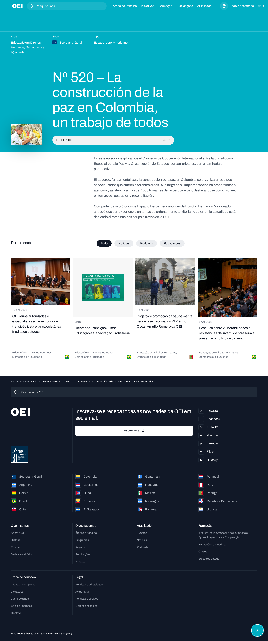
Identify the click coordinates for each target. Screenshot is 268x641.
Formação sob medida (212, 544)
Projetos (80, 547)
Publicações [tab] (172, 243)
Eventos (142, 532)
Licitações (17, 591)
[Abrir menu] (6, 6)
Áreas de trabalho (125, 6)
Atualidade (204, 6)
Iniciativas (147, 6)
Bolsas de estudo (208, 558)
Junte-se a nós (20, 598)
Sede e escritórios (22, 554)
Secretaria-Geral (51, 381)
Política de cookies (86, 598)
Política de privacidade (89, 584)
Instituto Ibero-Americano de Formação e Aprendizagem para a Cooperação (223, 535)
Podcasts (71, 381)
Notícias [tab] (123, 243)
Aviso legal (82, 591)
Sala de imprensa (21, 605)
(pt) (261, 6)
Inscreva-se (134, 430)
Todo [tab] (104, 243)
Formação (165, 6)
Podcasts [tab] (146, 243)
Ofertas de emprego (23, 584)
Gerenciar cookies (86, 605)
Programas (82, 540)
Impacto (80, 561)
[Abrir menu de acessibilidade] (257, 630)
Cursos (202, 551)
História (16, 540)
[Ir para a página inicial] (17, 6)
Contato (16, 613)
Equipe (15, 547)
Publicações (184, 6)
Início (34, 381)
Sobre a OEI (18, 532)
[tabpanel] (134, 310)
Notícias (142, 540)
